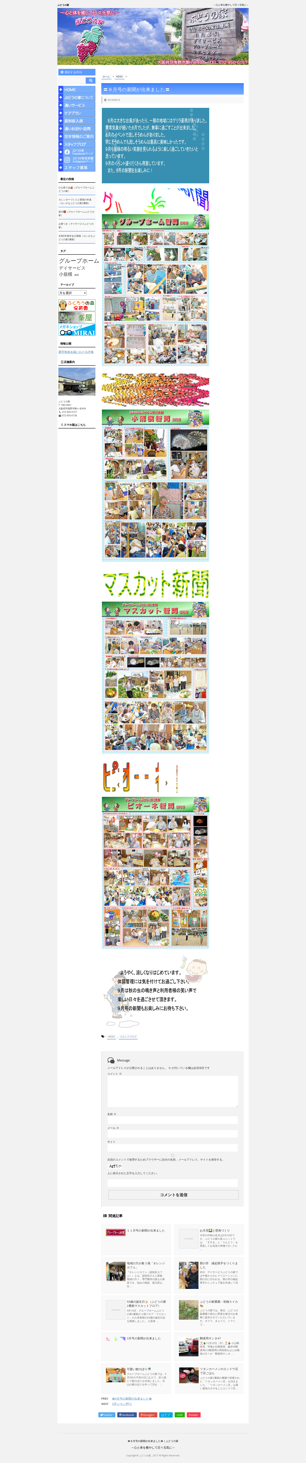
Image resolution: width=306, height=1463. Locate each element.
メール (113, 1128)
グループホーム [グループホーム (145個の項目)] (79, 260)
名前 (111, 1114)
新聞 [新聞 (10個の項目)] (76, 275)
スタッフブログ (128, 1036)
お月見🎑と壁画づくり (215, 1230)
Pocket (194, 1415)
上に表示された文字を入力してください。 (133, 1173)
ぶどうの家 (63, 5)
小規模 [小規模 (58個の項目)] (65, 274)
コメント (114, 1073)
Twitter (106, 1415)
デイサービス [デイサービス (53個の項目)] (72, 268)
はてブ (166, 1415)
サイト (111, 1141)
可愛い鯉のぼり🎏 (139, 1369)
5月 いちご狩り (122, 1404)
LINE (180, 1415)
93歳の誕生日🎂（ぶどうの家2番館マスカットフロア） (146, 1303)
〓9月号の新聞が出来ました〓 (132, 1399)
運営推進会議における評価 (75, 352)
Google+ (148, 1415)
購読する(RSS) (71, 72)
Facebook (127, 1415)
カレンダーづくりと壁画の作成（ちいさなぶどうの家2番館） (75, 201)
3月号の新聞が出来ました (144, 1338)
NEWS (111, 1036)
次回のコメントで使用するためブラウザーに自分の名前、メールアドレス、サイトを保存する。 (166, 1159)
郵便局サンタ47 (210, 1338)
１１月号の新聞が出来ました (146, 1230)
